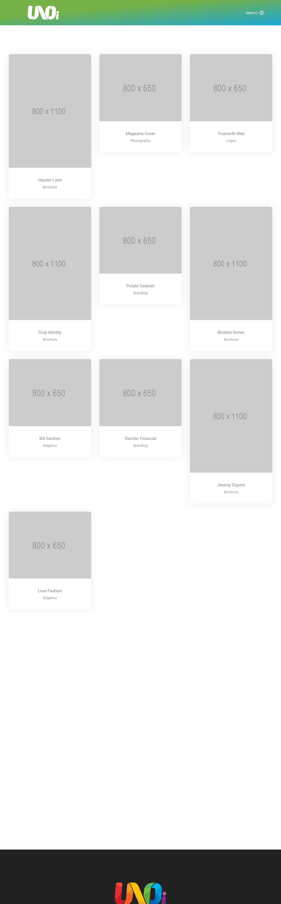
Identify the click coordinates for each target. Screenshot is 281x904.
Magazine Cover (140, 133)
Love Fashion (50, 590)
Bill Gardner (49, 438)
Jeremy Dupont (231, 485)
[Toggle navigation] (261, 13)
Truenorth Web (231, 133)
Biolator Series (231, 332)
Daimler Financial (140, 438)
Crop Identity (50, 332)
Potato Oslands (140, 285)
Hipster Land (49, 180)
